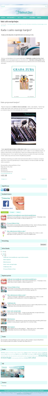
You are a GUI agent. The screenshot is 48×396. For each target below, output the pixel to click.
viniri (23, 358)
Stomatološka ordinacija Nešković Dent (23, 390)
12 (4, 255)
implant (29, 352)
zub (1, 25)
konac (9, 354)
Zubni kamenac (7, 262)
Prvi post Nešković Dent (13, 223)
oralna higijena (30, 354)
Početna (3, 17)
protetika (33, 356)
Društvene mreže (11, 17)
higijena (26, 352)
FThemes (7, 392)
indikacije (40, 352)
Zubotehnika (32, 17)
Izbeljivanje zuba (7, 266)
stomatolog (34, 24)
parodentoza (15, 356)
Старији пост (43, 179)
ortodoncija (3, 356)
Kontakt (39, 17)
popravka (22, 356)
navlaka (20, 354)
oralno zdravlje (37, 354)
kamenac (2, 354)
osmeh (7, 356)
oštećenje (28, 24)
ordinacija (44, 354)
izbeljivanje (44, 352)
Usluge (25, 17)
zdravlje (26, 358)
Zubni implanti (7, 259)
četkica (15, 352)
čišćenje (19, 352)
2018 (3, 254)
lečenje (20, 24)
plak (19, 356)
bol (8, 24)
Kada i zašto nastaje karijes (9, 22)
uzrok (45, 24)
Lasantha (20, 392)
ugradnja (17, 358)
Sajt (20, 17)
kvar (17, 24)
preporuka (29, 356)
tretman (13, 358)
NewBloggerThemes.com (41, 392)
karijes (14, 24)
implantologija (34, 352)
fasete (22, 352)
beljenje (7, 352)
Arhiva (18, 212)
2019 (3, 251)
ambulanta (3, 352)
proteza (36, 356)
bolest (10, 24)
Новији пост (4, 179)
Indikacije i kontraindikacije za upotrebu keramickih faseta (21, 215)
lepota (17, 354)
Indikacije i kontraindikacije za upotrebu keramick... (16, 257)
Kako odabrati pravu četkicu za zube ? (16, 231)
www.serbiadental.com (6, 173)
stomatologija (40, 24)
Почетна (24, 179)
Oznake (12, 212)
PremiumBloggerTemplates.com (28, 392)
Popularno (4, 212)
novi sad (24, 24)
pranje (25, 356)
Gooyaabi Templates (27, 393)
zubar (4, 25)
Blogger (42, 390)
